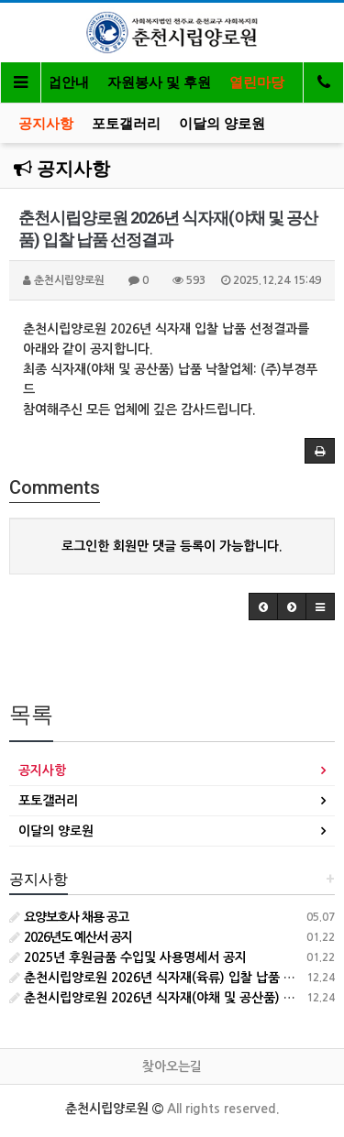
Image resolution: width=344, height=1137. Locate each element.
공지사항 (45, 123)
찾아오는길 (172, 1066)
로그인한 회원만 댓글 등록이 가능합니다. (172, 546)
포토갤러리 (126, 123)
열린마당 (256, 82)
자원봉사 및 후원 (159, 82)
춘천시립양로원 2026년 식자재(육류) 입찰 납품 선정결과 (170, 977)
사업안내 (61, 82)
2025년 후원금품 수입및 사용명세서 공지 (128, 957)
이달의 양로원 (222, 123)
